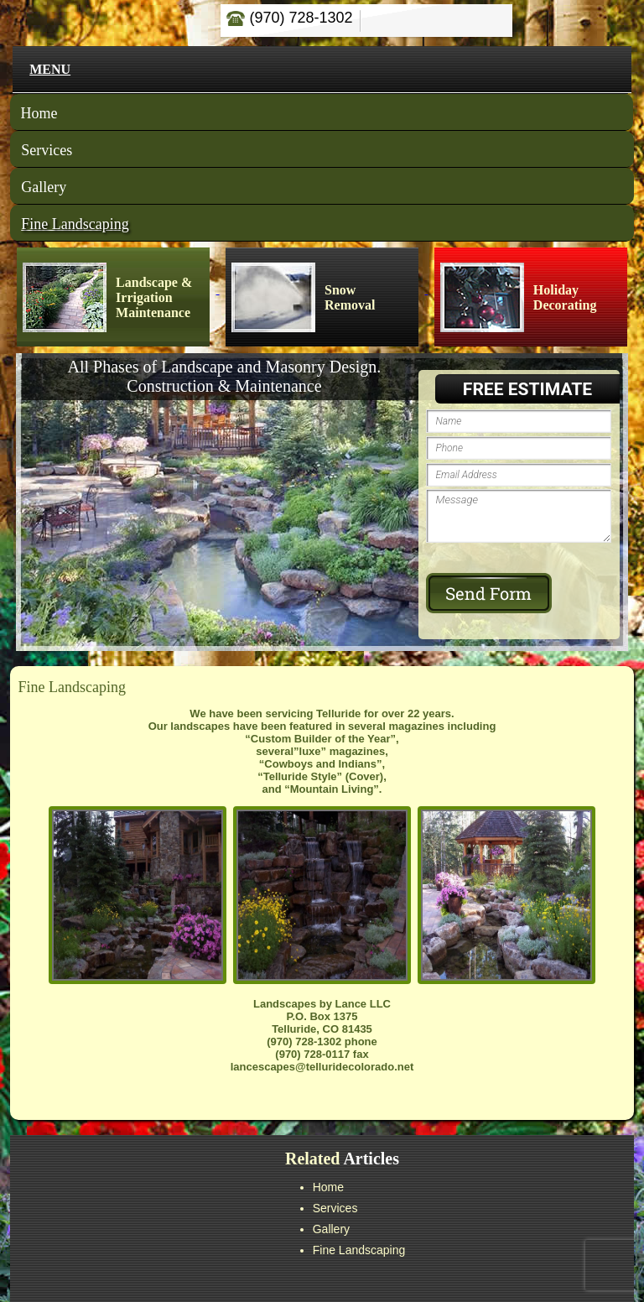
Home (39, 113)
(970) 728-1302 (289, 17)
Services (46, 150)
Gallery (43, 187)
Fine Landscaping (74, 224)
